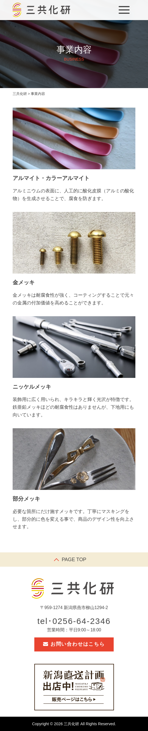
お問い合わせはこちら (74, 644)
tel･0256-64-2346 (74, 621)
